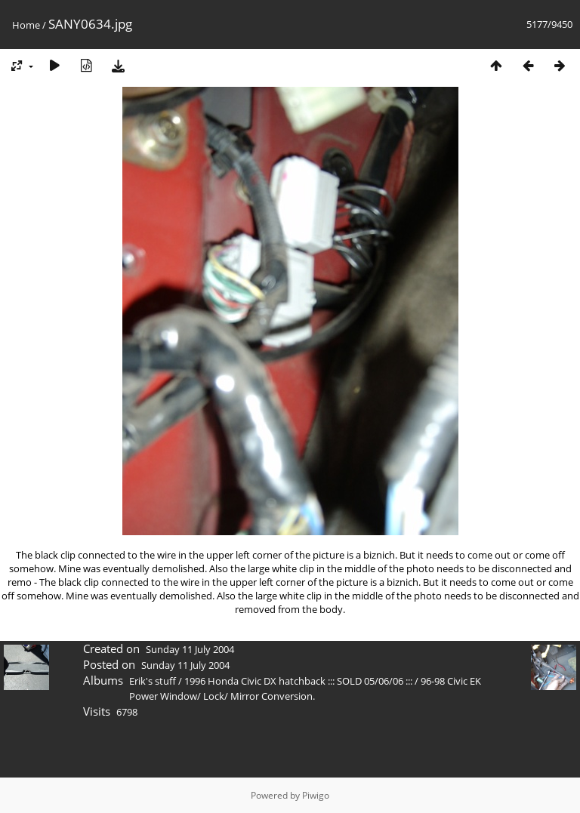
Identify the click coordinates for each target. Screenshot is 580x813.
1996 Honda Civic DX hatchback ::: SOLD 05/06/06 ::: (298, 681)
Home (26, 25)
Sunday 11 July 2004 (190, 649)
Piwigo (315, 795)
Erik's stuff (152, 681)
